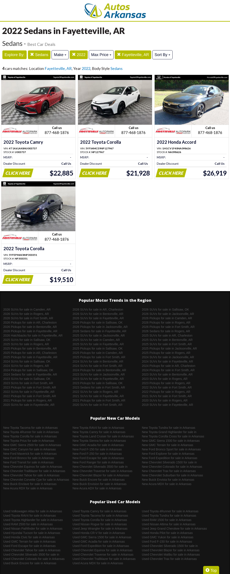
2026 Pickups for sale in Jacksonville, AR (100, 327)
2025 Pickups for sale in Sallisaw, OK (98, 348)
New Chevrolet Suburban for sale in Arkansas (172, 475)
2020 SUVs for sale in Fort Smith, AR (97, 404)
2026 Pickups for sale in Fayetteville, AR (30, 331)
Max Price (101, 55)
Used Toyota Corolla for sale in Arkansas (100, 520)
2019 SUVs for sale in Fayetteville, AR (167, 404)
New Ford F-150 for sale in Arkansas (97, 449)
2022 (79, 54)
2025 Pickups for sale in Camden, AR (98, 353)
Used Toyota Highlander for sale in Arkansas (33, 520)
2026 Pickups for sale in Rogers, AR (166, 322)
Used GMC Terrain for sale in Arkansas (29, 541)
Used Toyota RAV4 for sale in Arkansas (29, 515)
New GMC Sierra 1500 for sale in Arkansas (171, 440)
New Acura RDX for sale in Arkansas (27, 488)
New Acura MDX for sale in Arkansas (166, 484)
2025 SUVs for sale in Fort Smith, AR (167, 344)
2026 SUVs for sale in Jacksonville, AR (168, 314)
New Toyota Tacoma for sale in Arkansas (30, 427)
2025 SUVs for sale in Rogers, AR (26, 344)
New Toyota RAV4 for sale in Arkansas (98, 427)
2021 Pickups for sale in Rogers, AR (27, 400)
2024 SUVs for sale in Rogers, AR (26, 366)
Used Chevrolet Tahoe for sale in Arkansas (31, 550)
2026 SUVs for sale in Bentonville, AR (98, 314)
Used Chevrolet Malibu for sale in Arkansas (171, 554)
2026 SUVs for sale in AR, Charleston (98, 309)
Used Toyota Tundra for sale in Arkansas (169, 515)
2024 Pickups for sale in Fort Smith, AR (168, 370)
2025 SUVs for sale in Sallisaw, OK (26, 340)
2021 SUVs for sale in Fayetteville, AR (98, 396)
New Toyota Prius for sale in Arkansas (28, 440)
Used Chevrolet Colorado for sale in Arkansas (34, 559)
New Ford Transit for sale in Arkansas (28, 462)
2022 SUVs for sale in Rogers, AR (95, 391)
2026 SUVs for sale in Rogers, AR (26, 314)
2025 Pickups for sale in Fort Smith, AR (99, 357)
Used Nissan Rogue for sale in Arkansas (100, 524)
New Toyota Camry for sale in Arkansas (99, 432)
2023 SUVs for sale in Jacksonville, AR (99, 374)
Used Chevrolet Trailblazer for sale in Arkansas (104, 559)
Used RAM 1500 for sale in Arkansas (166, 520)
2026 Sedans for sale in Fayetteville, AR (99, 331)
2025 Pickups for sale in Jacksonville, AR (169, 348)
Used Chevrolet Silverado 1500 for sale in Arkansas (170, 546)
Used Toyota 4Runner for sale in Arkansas (170, 511)
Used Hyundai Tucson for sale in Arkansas (31, 533)
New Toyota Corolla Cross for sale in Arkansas (173, 436)
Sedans (39, 54)
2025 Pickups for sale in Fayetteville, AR (30, 357)
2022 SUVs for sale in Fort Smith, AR (167, 387)
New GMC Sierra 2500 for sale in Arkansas (32, 445)
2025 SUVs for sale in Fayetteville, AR (98, 344)
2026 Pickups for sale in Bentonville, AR (30, 327)
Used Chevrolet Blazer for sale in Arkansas (170, 550)
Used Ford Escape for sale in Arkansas (29, 546)
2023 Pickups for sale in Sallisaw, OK (98, 383)
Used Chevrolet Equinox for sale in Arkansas (103, 550)
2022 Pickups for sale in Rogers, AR (166, 391)
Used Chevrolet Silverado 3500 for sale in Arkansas (31, 555)
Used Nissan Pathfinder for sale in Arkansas (32, 528)
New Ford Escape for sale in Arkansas (98, 458)
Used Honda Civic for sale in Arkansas (29, 537)
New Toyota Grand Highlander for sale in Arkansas (169, 432)
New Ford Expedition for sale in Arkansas (169, 458)
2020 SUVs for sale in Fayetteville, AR (29, 404)
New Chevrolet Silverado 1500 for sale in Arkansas (169, 462)
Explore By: (14, 55)
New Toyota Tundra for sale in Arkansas (168, 427)
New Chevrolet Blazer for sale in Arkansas (101, 475)
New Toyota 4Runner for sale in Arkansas (31, 432)
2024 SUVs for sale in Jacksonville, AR (168, 357)
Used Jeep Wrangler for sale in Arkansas (100, 528)
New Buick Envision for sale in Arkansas (99, 484)
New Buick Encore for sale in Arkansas (99, 479)
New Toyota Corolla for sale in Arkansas (30, 436)
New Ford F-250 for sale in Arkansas (97, 453)
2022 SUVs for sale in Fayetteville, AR (29, 391)
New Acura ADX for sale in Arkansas (97, 488)
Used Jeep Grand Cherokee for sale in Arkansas (174, 528)
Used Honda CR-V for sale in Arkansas (99, 533)
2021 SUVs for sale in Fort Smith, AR (167, 396)
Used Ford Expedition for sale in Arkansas (101, 546)
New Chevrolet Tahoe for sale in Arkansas (31, 475)
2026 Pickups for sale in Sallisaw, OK (98, 322)
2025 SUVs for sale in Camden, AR (96, 340)
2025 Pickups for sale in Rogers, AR (166, 353)
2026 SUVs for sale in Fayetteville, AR (98, 318)
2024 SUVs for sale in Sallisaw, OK (26, 361)
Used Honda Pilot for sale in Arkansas (167, 533)
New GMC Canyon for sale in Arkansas (29, 449)
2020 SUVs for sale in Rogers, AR (165, 400)
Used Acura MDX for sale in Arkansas (98, 563)
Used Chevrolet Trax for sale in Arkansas (169, 559)
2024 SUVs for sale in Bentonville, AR (98, 361)
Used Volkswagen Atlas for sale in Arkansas (32, 511)
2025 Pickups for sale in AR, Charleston (30, 353)
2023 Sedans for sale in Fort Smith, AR (99, 387)
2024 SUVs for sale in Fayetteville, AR (167, 361)
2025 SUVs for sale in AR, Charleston (167, 335)
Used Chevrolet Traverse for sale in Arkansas (103, 554)
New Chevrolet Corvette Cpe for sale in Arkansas (36, 479)
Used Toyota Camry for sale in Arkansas (99, 511)
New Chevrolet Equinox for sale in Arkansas (32, 466)
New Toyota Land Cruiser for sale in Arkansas (103, 436)
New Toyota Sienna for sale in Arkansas (99, 440)
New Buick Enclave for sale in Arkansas (30, 484)
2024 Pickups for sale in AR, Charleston (168, 366)
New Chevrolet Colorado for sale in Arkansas (172, 466)
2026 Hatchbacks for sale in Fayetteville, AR (33, 335)
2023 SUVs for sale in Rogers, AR (165, 379)
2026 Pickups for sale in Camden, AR (167, 318)
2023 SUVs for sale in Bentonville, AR (167, 374)
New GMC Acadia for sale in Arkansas (98, 445)
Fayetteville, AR (133, 54)
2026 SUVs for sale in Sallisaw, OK (165, 309)
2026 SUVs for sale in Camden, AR (27, 309)
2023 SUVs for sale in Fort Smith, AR (28, 383)
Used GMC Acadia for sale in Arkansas (99, 541)
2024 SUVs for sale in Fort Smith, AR (97, 366)
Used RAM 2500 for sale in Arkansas (28, 524)
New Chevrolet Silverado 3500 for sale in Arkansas (100, 467)
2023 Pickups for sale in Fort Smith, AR (29, 387)
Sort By (162, 55)
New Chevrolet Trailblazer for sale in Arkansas (34, 471)
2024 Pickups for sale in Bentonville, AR (99, 370)
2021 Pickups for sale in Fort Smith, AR (99, 400)
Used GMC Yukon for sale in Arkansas (167, 537)
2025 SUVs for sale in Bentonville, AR (167, 340)
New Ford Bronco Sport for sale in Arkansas (171, 449)
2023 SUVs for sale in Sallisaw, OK (26, 379)
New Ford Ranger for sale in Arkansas (98, 462)
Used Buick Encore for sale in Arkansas (29, 563)
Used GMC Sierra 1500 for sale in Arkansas (102, 537)
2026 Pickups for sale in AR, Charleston (30, 322)
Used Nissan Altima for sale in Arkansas (168, 524)
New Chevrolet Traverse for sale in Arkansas (102, 471)
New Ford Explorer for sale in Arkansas (168, 453)
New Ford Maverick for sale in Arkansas (30, 453)
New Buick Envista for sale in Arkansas (168, 479)
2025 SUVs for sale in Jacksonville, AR (99, 335)
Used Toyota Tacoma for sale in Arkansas (100, 515)
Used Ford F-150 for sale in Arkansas (167, 541)
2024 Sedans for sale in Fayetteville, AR (30, 374)
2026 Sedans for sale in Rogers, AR (166, 331)
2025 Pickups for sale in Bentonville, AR (30, 348)
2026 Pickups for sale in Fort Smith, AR (168, 327)
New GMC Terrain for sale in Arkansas (167, 445)
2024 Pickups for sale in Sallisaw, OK (28, 370)
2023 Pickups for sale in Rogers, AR (166, 383)
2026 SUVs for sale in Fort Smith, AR (28, 318)
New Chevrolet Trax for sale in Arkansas (169, 471)
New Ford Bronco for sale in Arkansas (28, 458)
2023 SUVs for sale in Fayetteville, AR (98, 379)
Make (60, 55)
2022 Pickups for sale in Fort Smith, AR (29, 396)
